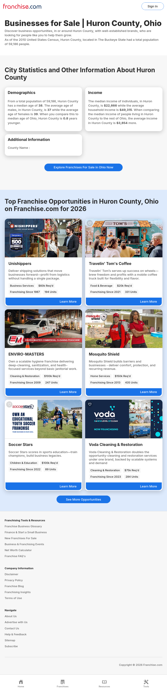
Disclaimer (11, 574)
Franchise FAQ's (15, 556)
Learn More (68, 301)
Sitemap (10, 640)
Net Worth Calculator (18, 550)
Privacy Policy (14, 580)
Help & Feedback (16, 634)
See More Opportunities (83, 499)
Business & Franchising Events (24, 544)
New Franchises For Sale (21, 538)
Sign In (153, 6)
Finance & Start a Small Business (26, 532)
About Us (11, 616)
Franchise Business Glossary (23, 526)
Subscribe (11, 646)
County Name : (19, 148)
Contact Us (12, 628)
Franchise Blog (14, 586)
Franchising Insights (18, 592)
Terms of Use (13, 598)
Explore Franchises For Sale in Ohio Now (83, 167)
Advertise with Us (16, 622)
